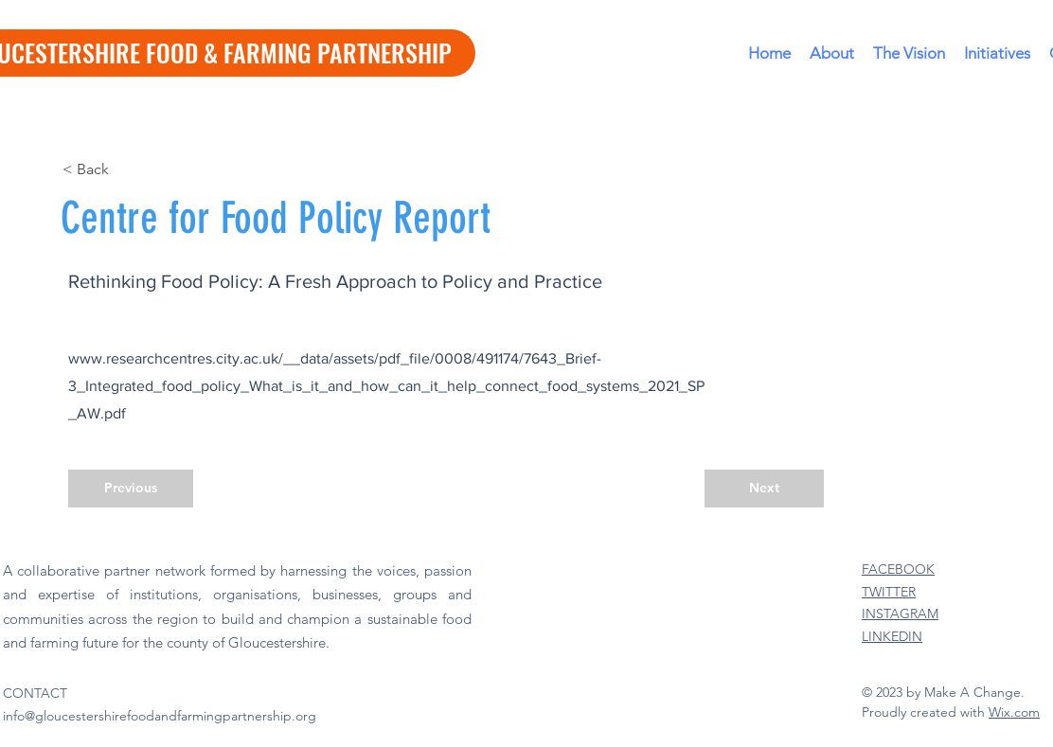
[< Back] (124, 169)
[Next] (764, 488)
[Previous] (130, 488)
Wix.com (1014, 711)
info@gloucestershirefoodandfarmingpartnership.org (159, 715)
